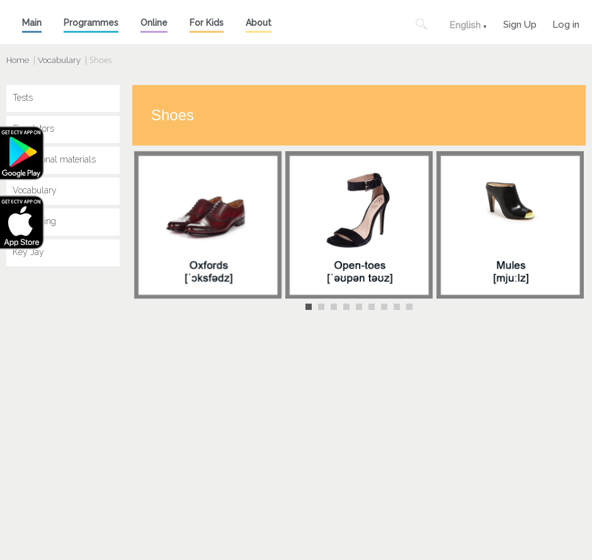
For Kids (207, 23)
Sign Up (520, 23)
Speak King (34, 221)
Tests (23, 98)
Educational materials (54, 159)
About (258, 23)
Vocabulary (59, 60)
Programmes (91, 23)
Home (17, 60)
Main (32, 23)
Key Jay (28, 252)
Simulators (33, 128)
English (465, 25)
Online (154, 23)
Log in (565, 23)
